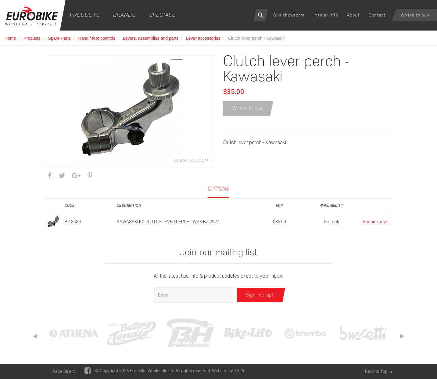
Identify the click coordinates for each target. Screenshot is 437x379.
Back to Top (378, 371)
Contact (377, 15)
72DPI (239, 371)
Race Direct (63, 371)
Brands (124, 15)
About (353, 15)
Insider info (325, 15)
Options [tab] (218, 188)
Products (85, 15)
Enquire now (375, 221)
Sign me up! (260, 295)
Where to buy (415, 15)
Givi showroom (288, 15)
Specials (162, 15)
